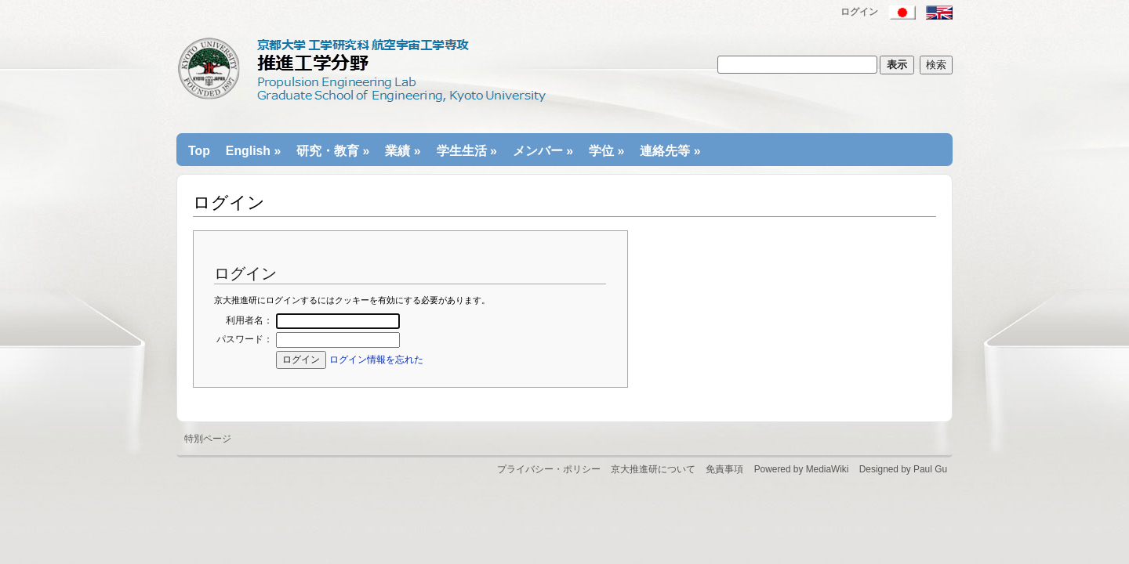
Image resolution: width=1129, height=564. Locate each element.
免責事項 (724, 469)
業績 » (402, 150)
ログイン (859, 11)
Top (199, 150)
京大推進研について (653, 469)
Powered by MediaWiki (801, 469)
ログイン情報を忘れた (376, 359)
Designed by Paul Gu (903, 469)
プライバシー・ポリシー (549, 469)
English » (253, 150)
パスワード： (244, 339)
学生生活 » (467, 150)
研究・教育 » (332, 150)
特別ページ (207, 438)
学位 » (606, 150)
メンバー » (543, 150)
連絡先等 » (670, 150)
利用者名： (249, 320)
